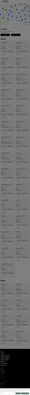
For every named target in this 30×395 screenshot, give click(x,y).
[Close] (29, 391)
